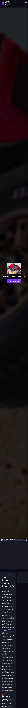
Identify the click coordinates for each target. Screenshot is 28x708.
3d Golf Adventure (6, 629)
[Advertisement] (14, 555)
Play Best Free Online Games (5, 3)
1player (11, 574)
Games (3, 574)
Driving (7, 574)
